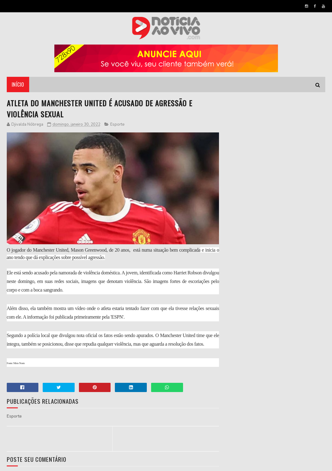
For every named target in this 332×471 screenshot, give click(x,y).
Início (18, 84)
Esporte (117, 124)
